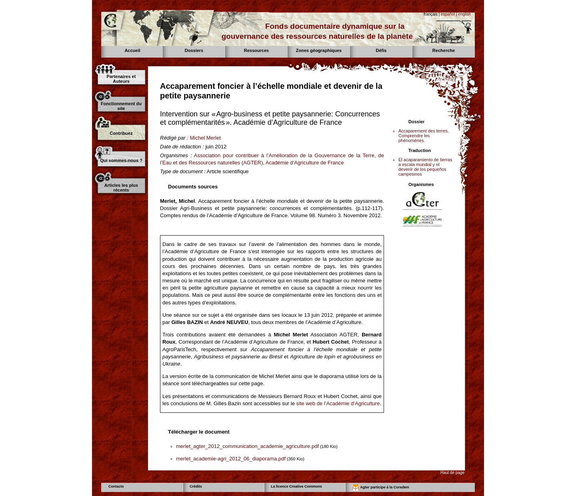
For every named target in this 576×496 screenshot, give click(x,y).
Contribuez (121, 133)
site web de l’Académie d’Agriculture (338, 403)
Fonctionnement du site (121, 106)
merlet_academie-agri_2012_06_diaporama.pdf (231, 459)
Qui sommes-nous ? (121, 160)
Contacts (116, 486)
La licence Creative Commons (296, 486)
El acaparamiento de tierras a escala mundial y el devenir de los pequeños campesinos (425, 166)
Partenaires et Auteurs (121, 79)
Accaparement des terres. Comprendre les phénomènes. (423, 135)
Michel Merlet (205, 138)
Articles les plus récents (121, 187)
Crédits (196, 486)
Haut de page (452, 472)
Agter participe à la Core (380, 487)
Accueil (132, 50)
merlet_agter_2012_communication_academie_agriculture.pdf (247, 446)
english (464, 14)
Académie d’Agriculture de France (305, 163)
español (448, 14)
